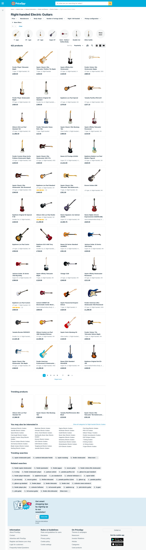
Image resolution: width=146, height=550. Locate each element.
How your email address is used (46, 510)
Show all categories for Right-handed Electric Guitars (89, 424)
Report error (58, 379)
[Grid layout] (96, 45)
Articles (76, 530)
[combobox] (81, 3)
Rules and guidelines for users (53, 521)
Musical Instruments (31, 9)
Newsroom (78, 524)
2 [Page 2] (47, 375)
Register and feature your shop (22, 530)
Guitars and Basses (43, 9)
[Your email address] (51, 506)
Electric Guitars (54, 9)
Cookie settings (48, 533)
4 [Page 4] (53, 375)
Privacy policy (48, 527)
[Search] (110, 3)
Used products (79, 536)
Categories (78, 533)
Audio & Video (19, 9)
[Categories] (2, 3)
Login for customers (19, 533)
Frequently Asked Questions (21, 536)
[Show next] (72, 375)
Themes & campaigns (81, 521)
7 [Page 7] (62, 375)
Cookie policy (47, 530)
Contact (14, 524)
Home (12, 9)
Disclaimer (46, 524)
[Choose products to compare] (87, 45)
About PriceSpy (17, 521)
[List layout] (100, 45)
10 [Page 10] (68, 375)
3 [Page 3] (50, 375)
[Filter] (3, 10)
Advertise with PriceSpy (20, 527)
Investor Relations (80, 527)
